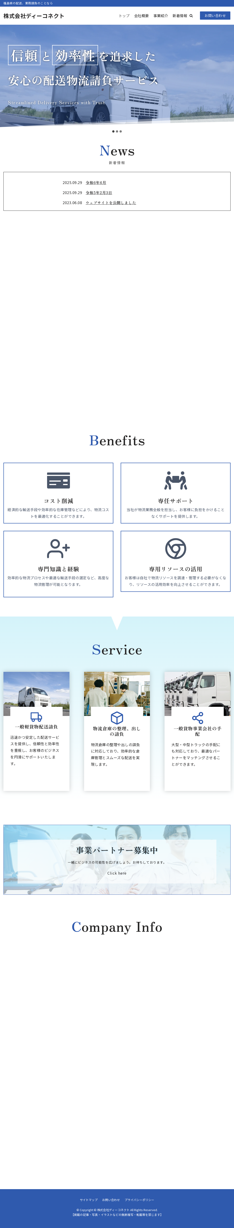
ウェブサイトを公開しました (111, 202)
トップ (124, 15)
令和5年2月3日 (99, 192)
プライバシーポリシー (139, 1200)
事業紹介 (160, 15)
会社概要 (141, 15)
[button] (191, 15)
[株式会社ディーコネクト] (34, 16)
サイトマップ (89, 1200)
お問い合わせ (215, 15)
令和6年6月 (96, 182)
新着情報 (180, 15)
